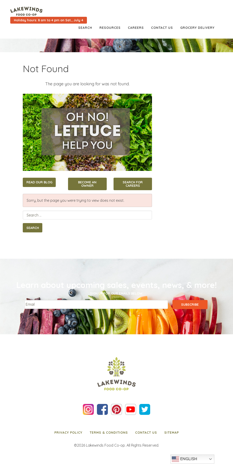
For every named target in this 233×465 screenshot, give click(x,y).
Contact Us (162, 28)
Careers (136, 28)
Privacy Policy (68, 433)
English (184, 459)
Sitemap (171, 433)
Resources (110, 28)
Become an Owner (87, 183)
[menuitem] (68, 432)
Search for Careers (133, 183)
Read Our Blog (39, 182)
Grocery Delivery (197, 28)
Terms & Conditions (109, 433)
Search (85, 28)
